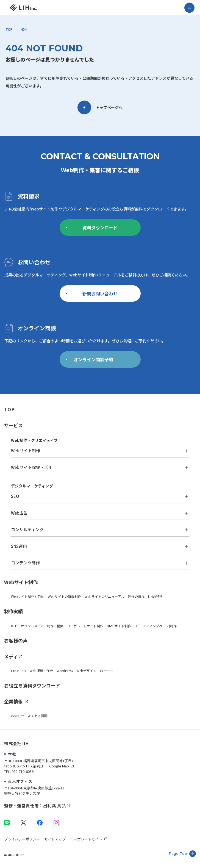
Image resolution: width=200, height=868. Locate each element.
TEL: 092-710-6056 (19, 771)
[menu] (189, 8)
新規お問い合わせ (92, 293)
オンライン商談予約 (89, 359)
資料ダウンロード (92, 227)
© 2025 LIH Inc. (14, 855)
